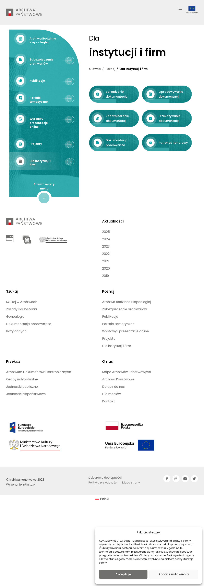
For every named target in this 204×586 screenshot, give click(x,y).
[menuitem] (102, 522)
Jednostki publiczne (22, 410)
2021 (105, 284)
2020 (106, 292)
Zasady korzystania (21, 332)
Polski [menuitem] (104, 522)
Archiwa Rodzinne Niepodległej (126, 325)
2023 (106, 270)
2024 (106, 262)
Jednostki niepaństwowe (26, 417)
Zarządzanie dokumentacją (35, 180)
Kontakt (108, 424)
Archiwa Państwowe (118, 402)
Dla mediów (111, 417)
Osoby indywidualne (22, 402)
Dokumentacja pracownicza (28, 347)
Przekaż (13, 384)
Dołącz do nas (113, 410)
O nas (107, 384)
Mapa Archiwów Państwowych (126, 395)
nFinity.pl (29, 508)
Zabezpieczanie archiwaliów (124, 332)
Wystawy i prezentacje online (125, 354)
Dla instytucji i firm (116, 369)
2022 (106, 277)
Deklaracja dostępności (105, 501)
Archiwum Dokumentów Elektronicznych (38, 395)
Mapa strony (131, 506)
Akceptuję (123, 574)
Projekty (108, 362)
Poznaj (108, 314)
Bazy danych (16, 354)
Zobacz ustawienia (174, 574)
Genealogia (15, 340)
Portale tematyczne (118, 347)
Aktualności (113, 244)
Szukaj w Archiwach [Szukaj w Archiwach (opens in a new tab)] (21, 325)
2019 (105, 299)
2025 (106, 255)
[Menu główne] (180, 8)
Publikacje (110, 340)
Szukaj (12, 314)
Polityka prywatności (102, 506)
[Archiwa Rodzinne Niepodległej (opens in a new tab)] (44, 40)
